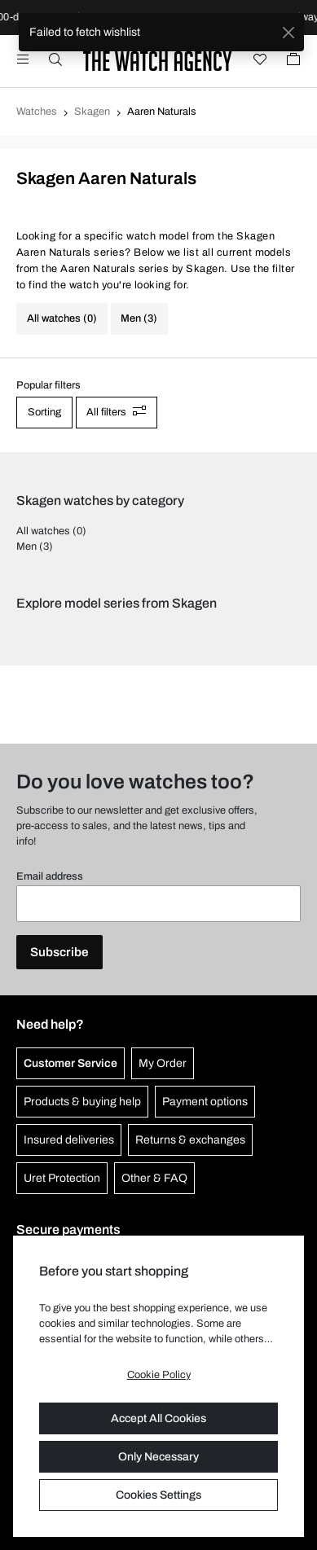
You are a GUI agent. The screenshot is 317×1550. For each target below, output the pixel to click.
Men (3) (139, 318)
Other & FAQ (154, 1178)
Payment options (205, 1102)
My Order (163, 1063)
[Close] (288, 32)
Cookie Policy (159, 1375)
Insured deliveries (69, 1140)
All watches (43, 531)
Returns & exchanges (190, 1140)
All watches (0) (62, 318)
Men (26, 546)
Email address (49, 876)
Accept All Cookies (158, 1418)
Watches (36, 111)
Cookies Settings (158, 1495)
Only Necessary (158, 1457)
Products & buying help (82, 1102)
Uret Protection (62, 1178)
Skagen (92, 111)
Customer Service (70, 1063)
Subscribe (59, 952)
